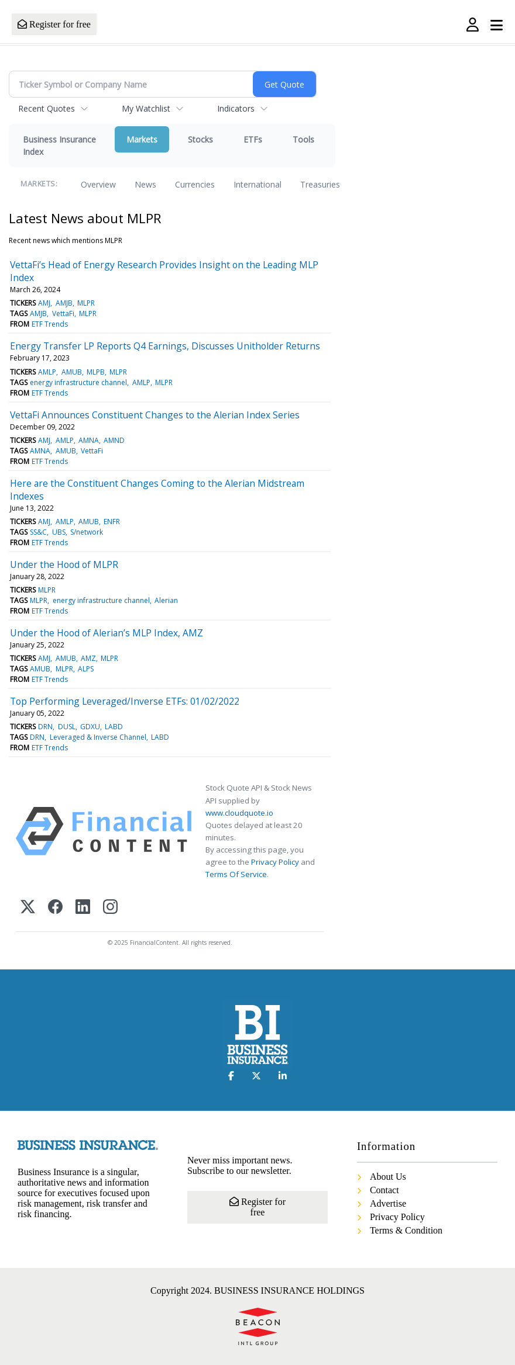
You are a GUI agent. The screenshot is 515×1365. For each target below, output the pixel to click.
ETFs (252, 139)
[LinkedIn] (83, 908)
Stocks (200, 139)
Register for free (54, 24)
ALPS (86, 669)
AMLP (47, 372)
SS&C (38, 532)
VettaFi (63, 313)
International (257, 184)
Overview (98, 184)
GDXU (90, 727)
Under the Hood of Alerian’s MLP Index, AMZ (106, 632)
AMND (114, 440)
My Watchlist (146, 108)
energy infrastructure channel (78, 382)
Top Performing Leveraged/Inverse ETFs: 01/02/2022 (124, 701)
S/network (86, 532)
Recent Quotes (46, 108)
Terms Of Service (236, 874)
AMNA (88, 440)
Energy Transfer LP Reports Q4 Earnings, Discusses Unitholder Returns (165, 345)
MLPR (86, 303)
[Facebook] (55, 908)
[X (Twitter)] (28, 908)
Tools (303, 139)
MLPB (96, 372)
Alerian (166, 600)
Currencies (195, 184)
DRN (45, 727)
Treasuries (320, 184)
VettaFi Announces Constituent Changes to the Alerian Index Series (155, 414)
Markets (141, 139)
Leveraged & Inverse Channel (98, 737)
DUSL (66, 727)
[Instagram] (110, 908)
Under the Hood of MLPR (64, 564)
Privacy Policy (275, 862)
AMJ (44, 303)
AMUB (71, 372)
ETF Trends (50, 324)
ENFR (112, 521)
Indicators (236, 108)
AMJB (64, 303)
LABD (114, 727)
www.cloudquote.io (239, 813)
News (145, 184)
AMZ (88, 658)
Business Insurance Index (59, 145)
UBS (59, 532)
